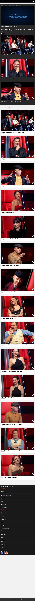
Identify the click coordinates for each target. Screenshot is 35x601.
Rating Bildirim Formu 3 (4, 547)
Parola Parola (2, 522)
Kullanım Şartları (3, 544)
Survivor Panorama (3, 504)
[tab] (4, 108)
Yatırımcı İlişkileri (3, 534)
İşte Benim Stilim (3, 516)
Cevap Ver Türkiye (3, 512)
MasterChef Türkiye (3, 519)
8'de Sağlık (2, 491)
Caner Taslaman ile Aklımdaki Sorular (6, 495)
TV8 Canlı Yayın (3, 533)
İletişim (2, 537)
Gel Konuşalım (3, 498)
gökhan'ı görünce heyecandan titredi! (14, 5)
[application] (17, 15)
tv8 (2, 5)
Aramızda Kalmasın (3, 492)
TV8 (1, 531)
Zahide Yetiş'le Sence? (4, 507)
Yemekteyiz (2, 526)
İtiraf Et (2, 501)
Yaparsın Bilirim (3, 525)
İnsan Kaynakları (3, 538)
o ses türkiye (6, 5)
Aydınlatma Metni (3, 545)
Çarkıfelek (2, 513)
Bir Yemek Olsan (3, 494)
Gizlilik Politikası (3, 541)
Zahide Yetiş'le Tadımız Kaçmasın (5, 528)
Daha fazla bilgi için (22, 599)
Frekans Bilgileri (3, 540)
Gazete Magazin (3, 497)
